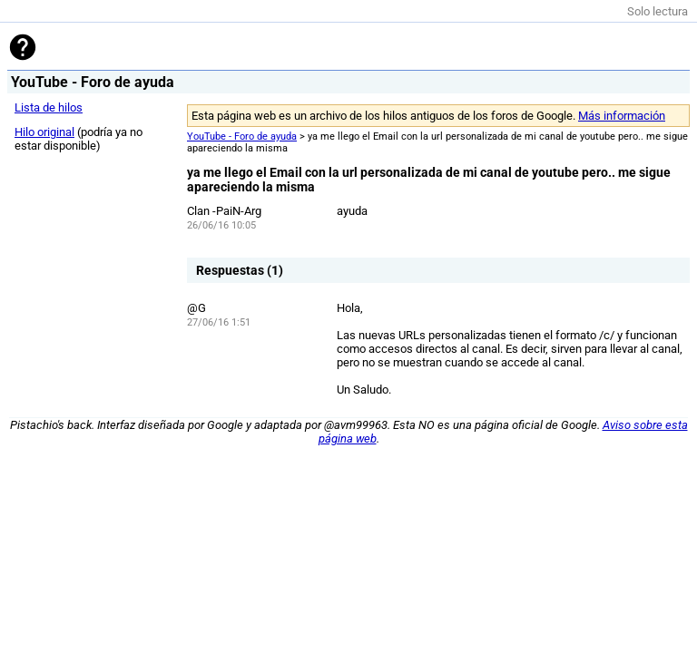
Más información (621, 115)
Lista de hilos (49, 107)
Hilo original (44, 132)
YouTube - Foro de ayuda (242, 136)
